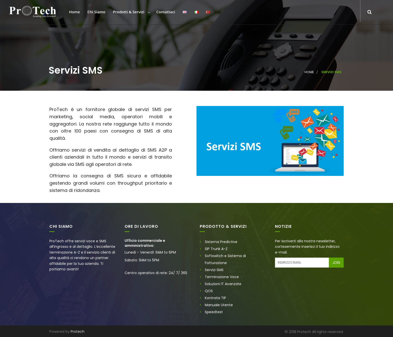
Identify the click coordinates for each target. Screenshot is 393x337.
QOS (209, 290)
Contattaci (165, 12)
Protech (77, 331)
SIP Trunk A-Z (216, 248)
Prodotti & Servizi (128, 12)
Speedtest (214, 311)
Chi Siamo (96, 12)
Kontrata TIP (215, 297)
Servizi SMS (214, 269)
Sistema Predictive (221, 241)
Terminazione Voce (222, 276)
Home (74, 12)
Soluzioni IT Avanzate (223, 283)
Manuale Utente (219, 304)
